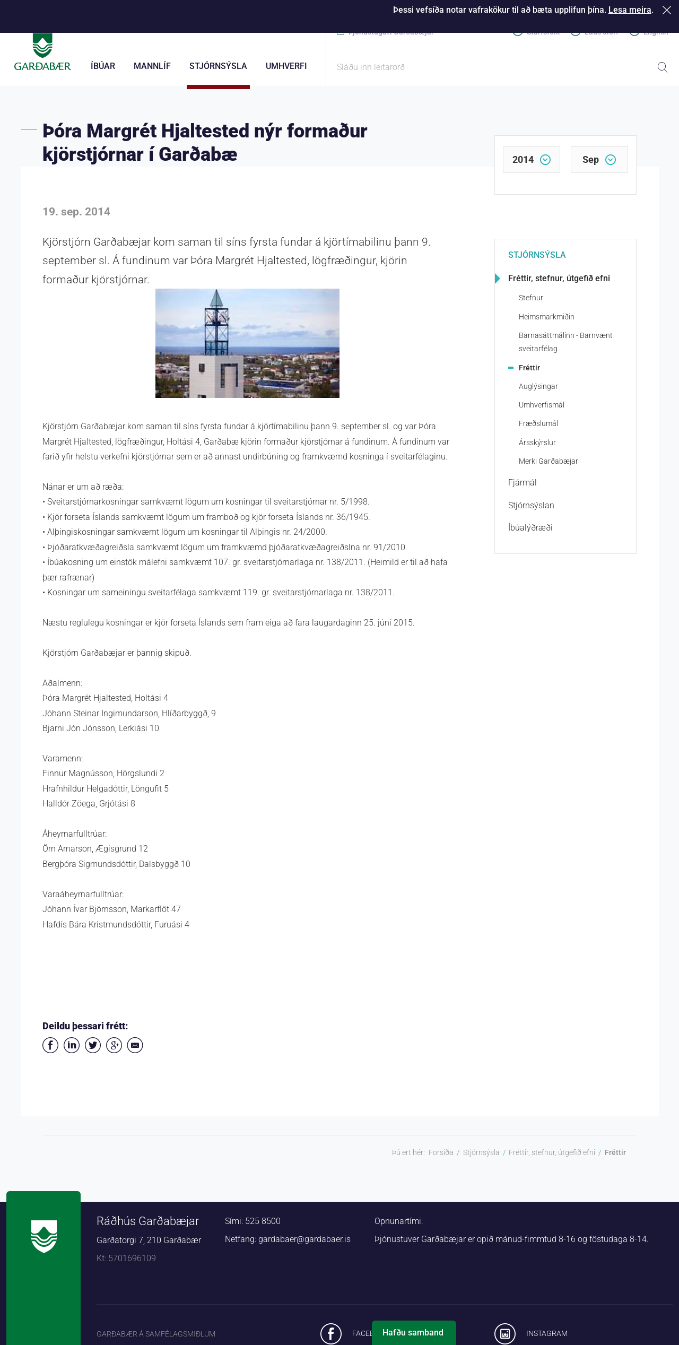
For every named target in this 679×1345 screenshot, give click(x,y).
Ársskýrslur (537, 448)
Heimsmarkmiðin (546, 322)
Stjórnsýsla (537, 261)
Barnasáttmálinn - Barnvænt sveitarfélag (566, 348)
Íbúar (103, 66)
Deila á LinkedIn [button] (72, 1051)
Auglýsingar (538, 392)
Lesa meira (629, 10)
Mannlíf (152, 66)
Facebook (370, 1339)
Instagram (547, 1339)
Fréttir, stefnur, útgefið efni (559, 284)
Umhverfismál (541, 410)
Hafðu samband (412, 1332)
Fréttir (529, 373)
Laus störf (602, 32)
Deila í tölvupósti (135, 1051)
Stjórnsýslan (531, 511)
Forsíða (441, 1158)
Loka (668, 10)
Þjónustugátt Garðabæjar (391, 32)
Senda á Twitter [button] (93, 1051)
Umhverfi (286, 66)
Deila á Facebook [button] (50, 1051)
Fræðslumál (538, 429)
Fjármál (522, 488)
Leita (662, 67)
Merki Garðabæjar (548, 467)
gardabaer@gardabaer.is (304, 1245)
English (655, 32)
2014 (523, 165)
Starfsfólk (543, 32)
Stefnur (531, 303)
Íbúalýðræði (530, 533)
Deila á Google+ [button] (114, 1051)
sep (590, 165)
